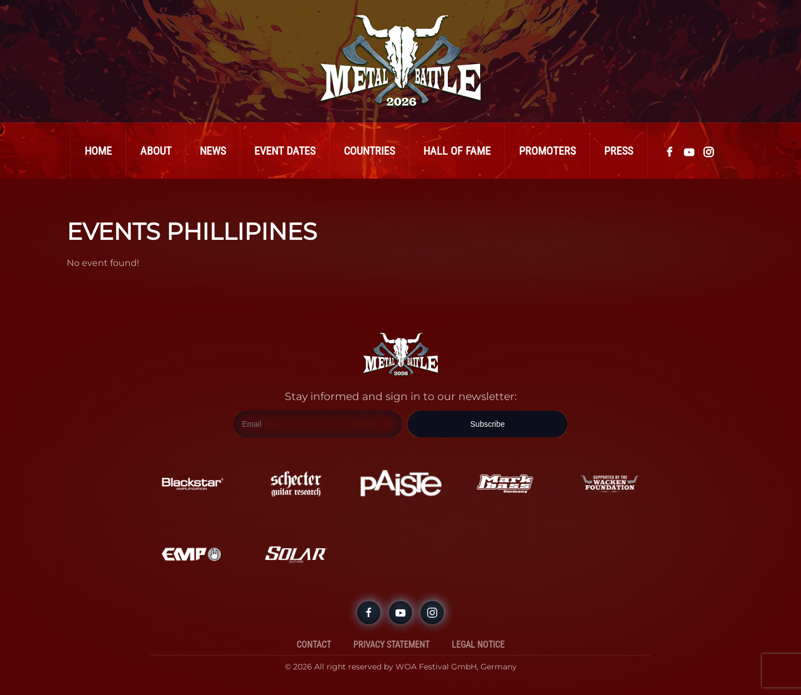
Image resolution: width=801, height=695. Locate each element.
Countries (369, 150)
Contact (313, 644)
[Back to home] (400, 61)
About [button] (155, 150)
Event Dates (284, 150)
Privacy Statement (391, 644)
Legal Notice (478, 644)
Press (618, 150)
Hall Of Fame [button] (457, 150)
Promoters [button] (547, 150)
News (213, 150)
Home (98, 150)
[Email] (318, 424)
